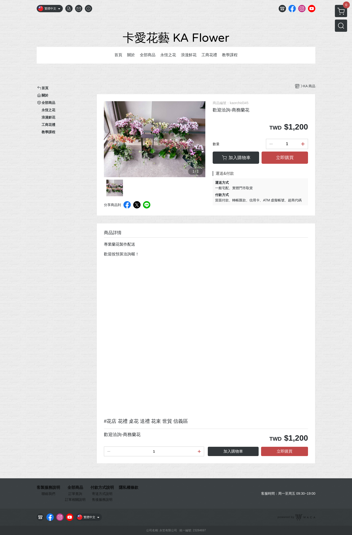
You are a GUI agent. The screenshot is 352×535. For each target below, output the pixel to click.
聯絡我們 (48, 493)
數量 (216, 144)
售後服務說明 (102, 499)
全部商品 (75, 488)
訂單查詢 (75, 493)
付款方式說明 (102, 488)
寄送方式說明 (102, 493)
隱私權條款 (128, 488)
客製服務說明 (48, 488)
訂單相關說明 (75, 499)
